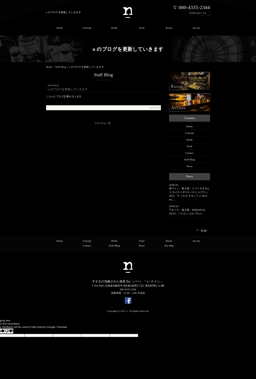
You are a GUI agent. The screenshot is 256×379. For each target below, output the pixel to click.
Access (196, 28)
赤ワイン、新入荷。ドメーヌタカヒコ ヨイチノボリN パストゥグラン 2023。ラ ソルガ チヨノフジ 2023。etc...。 (189, 194)
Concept (87, 28)
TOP (204, 230)
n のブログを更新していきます (86, 67)
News (189, 166)
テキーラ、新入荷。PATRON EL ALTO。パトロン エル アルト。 (187, 212)
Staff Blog (60, 67)
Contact (189, 153)
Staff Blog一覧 (103, 123)
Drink (114, 28)
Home (59, 28)
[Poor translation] (9, 331)
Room (169, 28)
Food (141, 28)
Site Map (169, 245)
